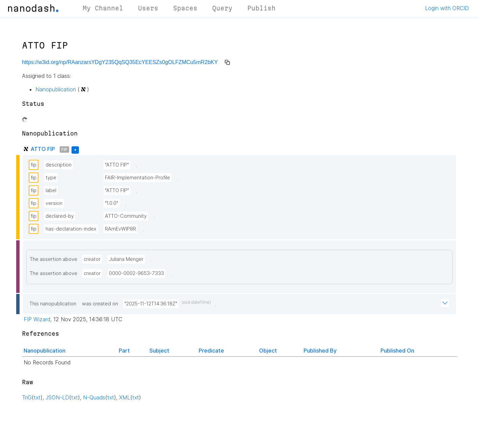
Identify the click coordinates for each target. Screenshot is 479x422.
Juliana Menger (126, 259)
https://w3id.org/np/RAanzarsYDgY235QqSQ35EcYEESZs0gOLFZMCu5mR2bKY (120, 62)
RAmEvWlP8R (120, 229)
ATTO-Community (126, 216)
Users (148, 8)
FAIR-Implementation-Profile (137, 178)
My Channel (103, 8)
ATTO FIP (43, 149)
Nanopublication (55, 89)
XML (124, 397)
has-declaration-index (71, 229)
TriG (27, 397)
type (51, 178)
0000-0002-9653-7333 (136, 273)
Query (222, 8)
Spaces (185, 8)
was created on (100, 304)
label (51, 190)
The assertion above (53, 259)
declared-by (60, 216)
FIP (64, 149)
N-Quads (94, 397)
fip (33, 165)
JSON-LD (57, 397)
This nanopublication (52, 304)
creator (92, 259)
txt (37, 397)
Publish (261, 8)
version (54, 203)
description (59, 165)
